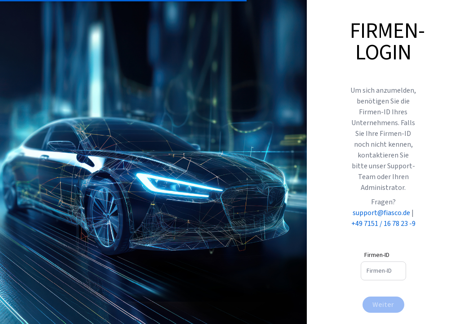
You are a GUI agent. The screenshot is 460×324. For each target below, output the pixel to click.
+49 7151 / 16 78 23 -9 (383, 224)
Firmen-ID (376, 255)
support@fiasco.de (382, 213)
